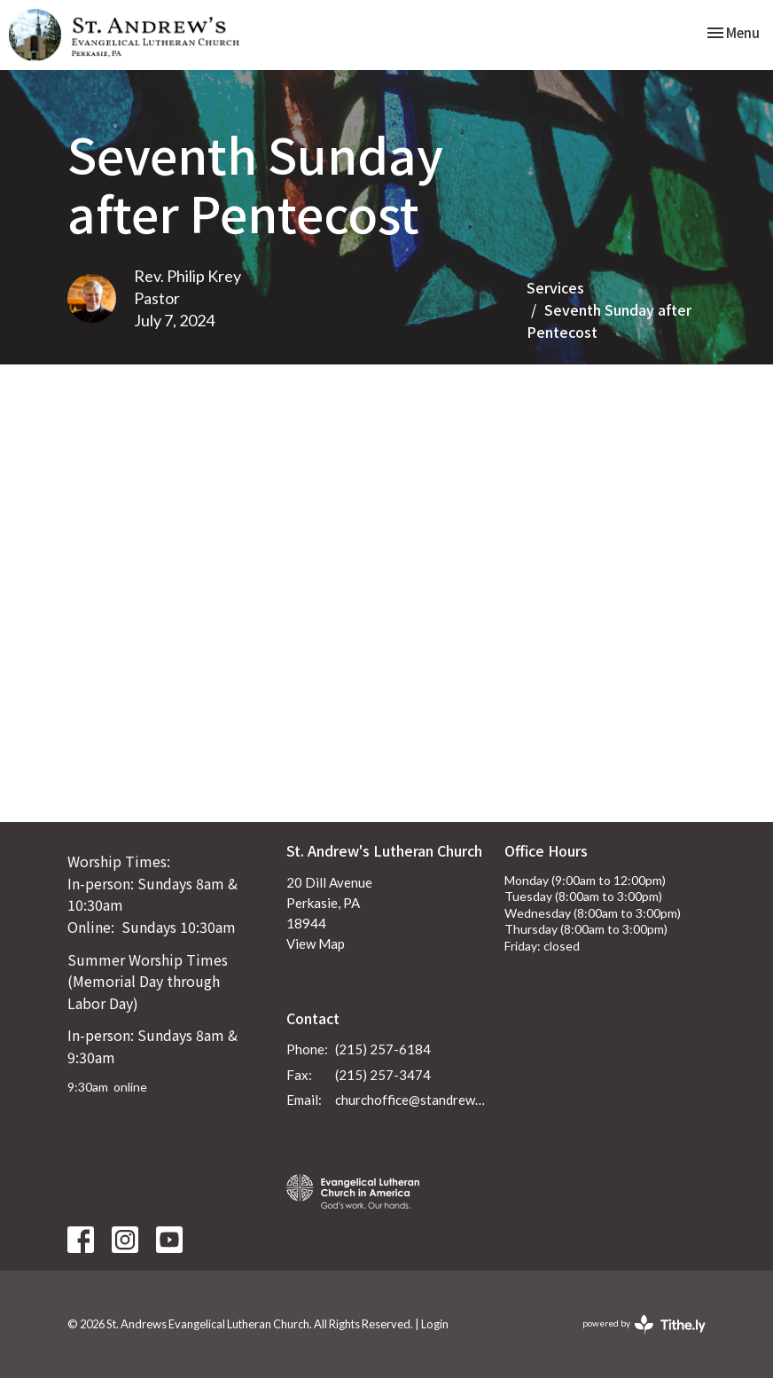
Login (435, 1324)
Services (555, 287)
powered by (644, 1324)
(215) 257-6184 (383, 1049)
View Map (315, 943)
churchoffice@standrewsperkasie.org (411, 1100)
